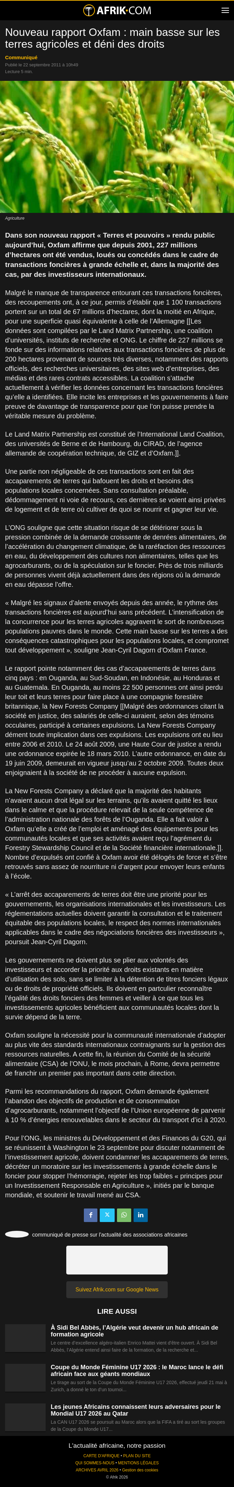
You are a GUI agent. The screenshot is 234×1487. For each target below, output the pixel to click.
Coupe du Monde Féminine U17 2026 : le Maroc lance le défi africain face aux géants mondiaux (137, 1370)
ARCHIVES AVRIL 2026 (97, 1470)
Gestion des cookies (140, 1470)
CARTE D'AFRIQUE (101, 1455)
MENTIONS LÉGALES (138, 1463)
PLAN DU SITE (136, 1455)
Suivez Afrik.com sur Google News (116, 1289)
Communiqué (21, 57)
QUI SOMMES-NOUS (95, 1463)
